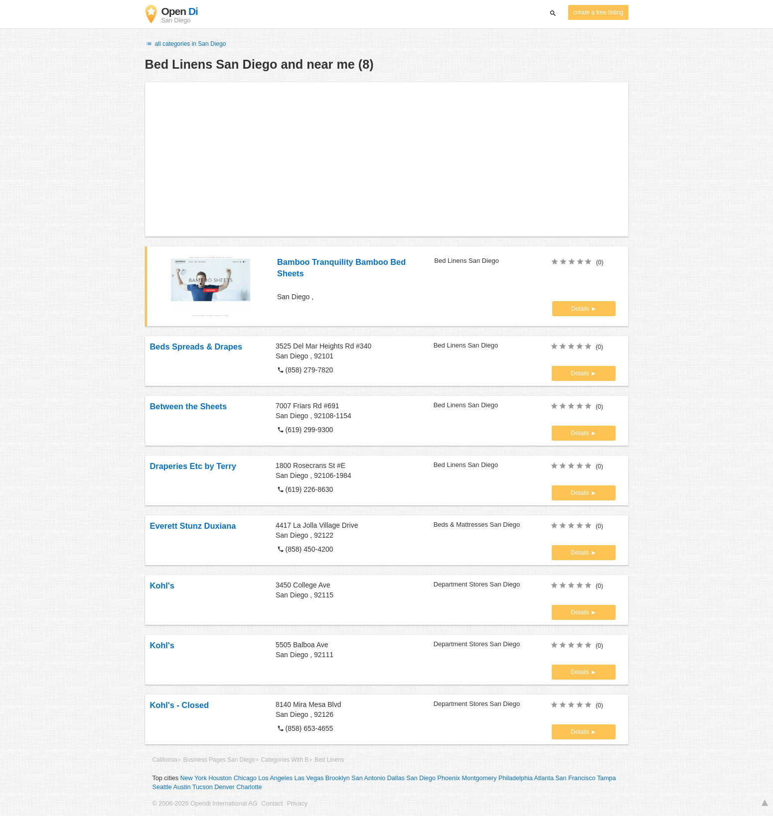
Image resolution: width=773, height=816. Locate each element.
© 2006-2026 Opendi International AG (205, 803)
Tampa (606, 778)
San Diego (421, 778)
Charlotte (249, 787)
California (165, 759)
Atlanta (544, 778)
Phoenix (449, 778)
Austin (182, 787)
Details (581, 308)
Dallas (396, 778)
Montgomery (479, 778)
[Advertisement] (387, 159)
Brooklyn (337, 778)
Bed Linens (329, 759)
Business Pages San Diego (219, 759)
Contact (272, 803)
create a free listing (598, 12)
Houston (220, 778)
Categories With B (285, 759)
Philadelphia (515, 778)
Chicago (245, 778)
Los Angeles (275, 778)
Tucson (202, 787)
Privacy (297, 803)
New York (193, 778)
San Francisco (575, 778)
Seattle (162, 787)
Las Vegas (308, 778)
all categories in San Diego (185, 43)
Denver (224, 787)
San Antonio (368, 778)
